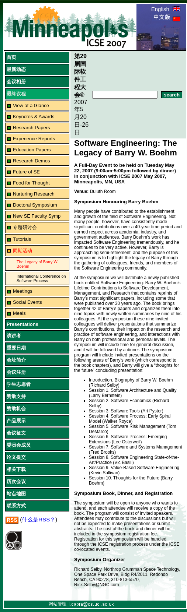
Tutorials (22, 239)
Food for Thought (31, 183)
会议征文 (16, 433)
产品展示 (16, 420)
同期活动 (22, 250)
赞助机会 (16, 408)
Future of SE (26, 172)
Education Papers (32, 149)
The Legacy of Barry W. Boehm (37, 264)
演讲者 (14, 335)
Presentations (22, 324)
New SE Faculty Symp (36, 216)
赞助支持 (16, 396)
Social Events (27, 302)
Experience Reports (34, 138)
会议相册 (16, 81)
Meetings (22, 291)
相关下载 (16, 469)
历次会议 (16, 481)
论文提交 (16, 457)
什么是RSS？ (38, 519)
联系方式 (16, 506)
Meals (19, 313)
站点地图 (16, 493)
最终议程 (16, 93)
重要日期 (16, 348)
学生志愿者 (19, 384)
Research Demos (31, 160)
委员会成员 (19, 445)
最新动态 (16, 69)
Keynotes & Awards (34, 116)
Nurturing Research (34, 194)
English (165, 9)
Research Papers (31, 127)
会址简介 (16, 360)
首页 (11, 57)
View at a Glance (31, 105)
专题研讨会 (25, 227)
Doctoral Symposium (35, 205)
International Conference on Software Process (41, 278)
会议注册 (16, 372)
